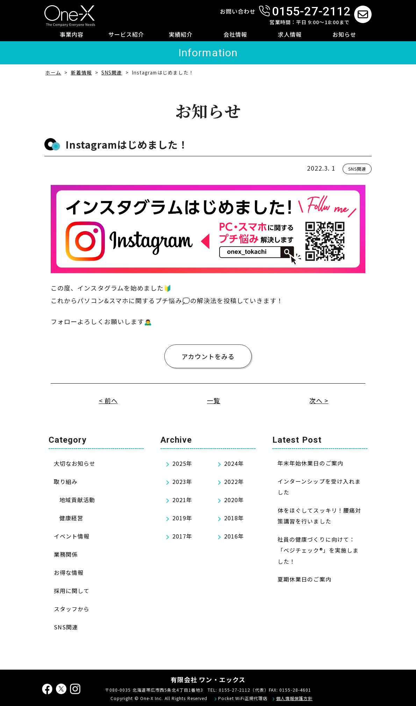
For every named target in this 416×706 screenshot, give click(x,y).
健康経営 (71, 518)
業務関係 (66, 554)
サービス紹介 (126, 34)
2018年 (234, 518)
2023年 (182, 481)
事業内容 (72, 34)
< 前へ (108, 400)
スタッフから (71, 609)
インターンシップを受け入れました (319, 487)
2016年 (234, 536)
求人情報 (290, 34)
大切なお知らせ (75, 463)
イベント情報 (71, 536)
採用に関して (71, 590)
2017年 (182, 536)
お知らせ (344, 34)
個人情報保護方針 (294, 698)
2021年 (182, 499)
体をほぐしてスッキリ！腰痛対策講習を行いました (319, 516)
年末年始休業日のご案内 (310, 463)
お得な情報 (69, 572)
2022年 (234, 481)
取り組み (66, 481)
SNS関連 (357, 169)
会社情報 (235, 34)
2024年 (234, 463)
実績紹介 (181, 34)
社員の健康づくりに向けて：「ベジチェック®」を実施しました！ (318, 550)
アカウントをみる (208, 356)
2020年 (234, 499)
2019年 (182, 518)
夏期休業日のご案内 (304, 579)
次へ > (318, 400)
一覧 (213, 400)
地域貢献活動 (77, 499)
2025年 (182, 463)
